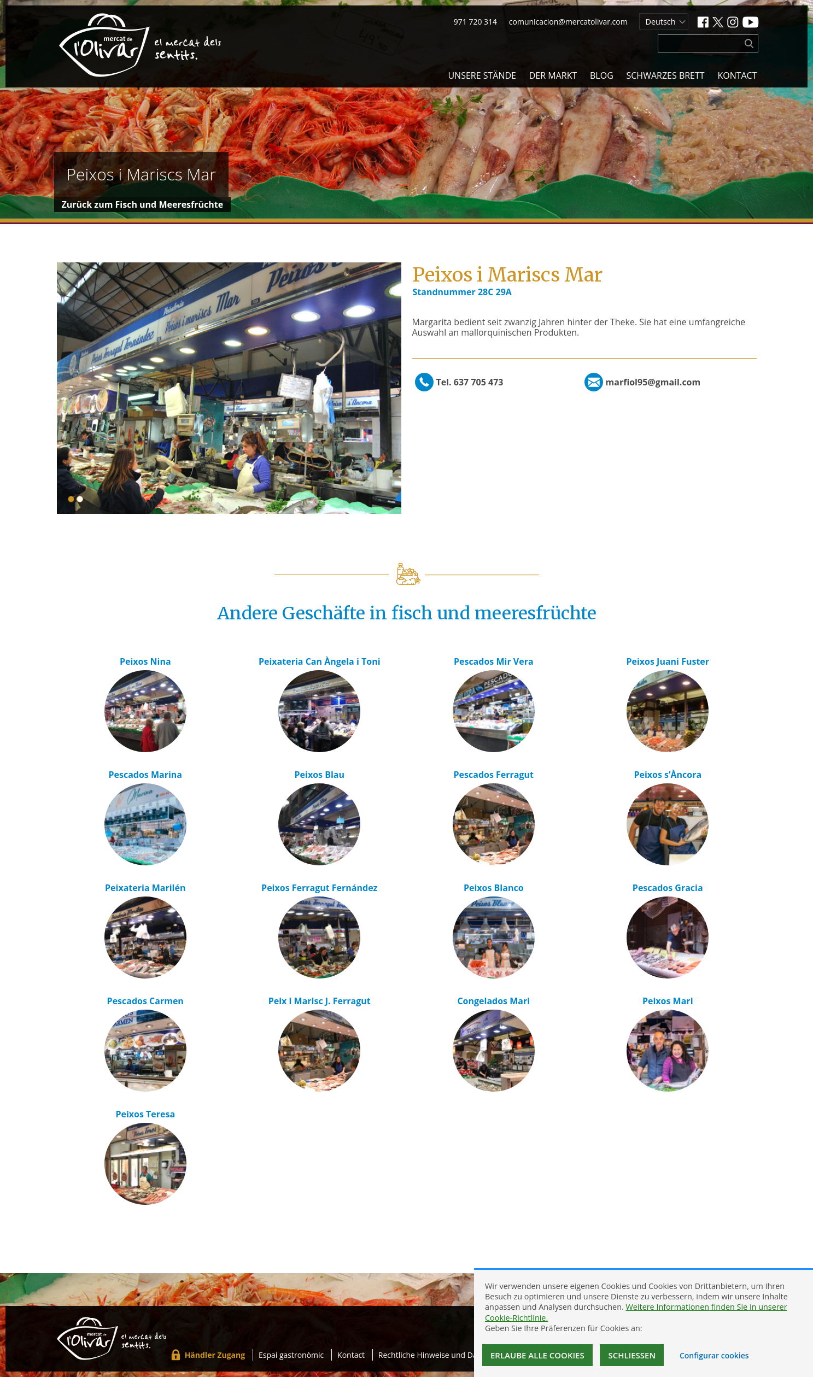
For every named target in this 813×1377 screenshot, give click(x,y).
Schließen (632, 1355)
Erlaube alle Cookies (537, 1355)
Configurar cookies (714, 1355)
